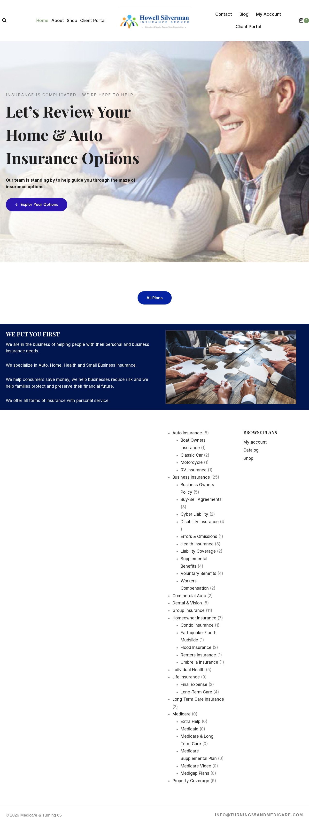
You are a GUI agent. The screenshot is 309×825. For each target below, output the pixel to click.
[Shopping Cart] (301, 20)
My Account (268, 14)
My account (255, 442)
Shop (72, 20)
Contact (223, 14)
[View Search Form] (4, 20)
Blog (243, 14)
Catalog (251, 450)
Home (42, 20)
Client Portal (92, 20)
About (57, 20)
